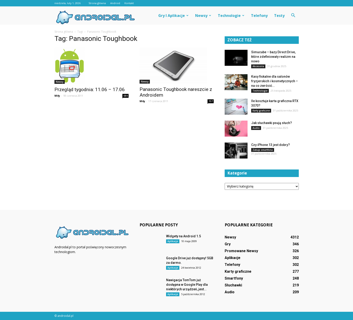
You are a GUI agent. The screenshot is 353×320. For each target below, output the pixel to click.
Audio (256, 128)
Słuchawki (233, 285)
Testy (279, 15)
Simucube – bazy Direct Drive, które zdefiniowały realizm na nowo (273, 56)
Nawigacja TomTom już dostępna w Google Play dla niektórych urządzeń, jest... (187, 284)
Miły (57, 95)
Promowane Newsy (241, 251)
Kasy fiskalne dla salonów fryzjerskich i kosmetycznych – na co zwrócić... (274, 81)
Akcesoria (258, 66)
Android (115, 3)
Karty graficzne (261, 110)
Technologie (231, 15)
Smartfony (234, 278)
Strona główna (97, 3)
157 (211, 101)
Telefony (259, 15)
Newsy (203, 15)
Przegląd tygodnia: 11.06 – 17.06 (89, 89)
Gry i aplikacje (173, 15)
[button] (293, 15)
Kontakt (129, 3)
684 (126, 95)
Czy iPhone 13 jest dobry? (270, 145)
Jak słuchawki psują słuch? (271, 123)
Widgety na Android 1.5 (183, 236)
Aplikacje (172, 241)
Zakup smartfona (263, 149)
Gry (228, 244)
